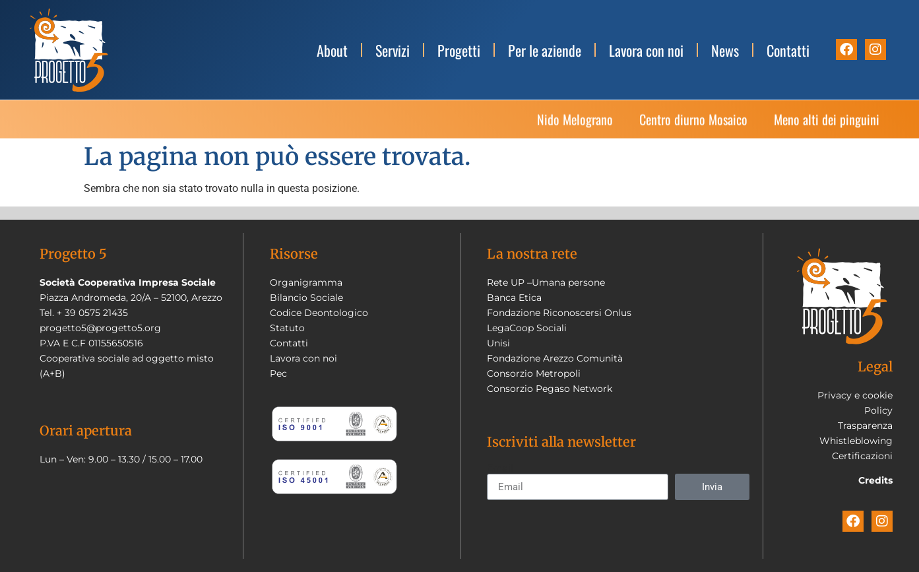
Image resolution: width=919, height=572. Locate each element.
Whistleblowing (856, 441)
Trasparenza (865, 425)
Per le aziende (544, 50)
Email (500, 468)
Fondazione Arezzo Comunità (555, 358)
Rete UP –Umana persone (546, 282)
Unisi (498, 343)
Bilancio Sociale (306, 297)
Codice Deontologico (319, 313)
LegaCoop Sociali (527, 328)
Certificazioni (862, 456)
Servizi (392, 50)
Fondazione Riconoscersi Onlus (559, 313)
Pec (278, 373)
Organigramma (306, 282)
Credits (875, 480)
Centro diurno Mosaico (693, 129)
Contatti (788, 50)
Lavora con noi (646, 50)
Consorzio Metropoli (534, 373)
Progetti (458, 50)
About (332, 50)
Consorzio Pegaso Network (549, 389)
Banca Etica (514, 297)
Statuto (287, 328)
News (725, 50)
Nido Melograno (575, 129)
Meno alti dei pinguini (826, 129)
